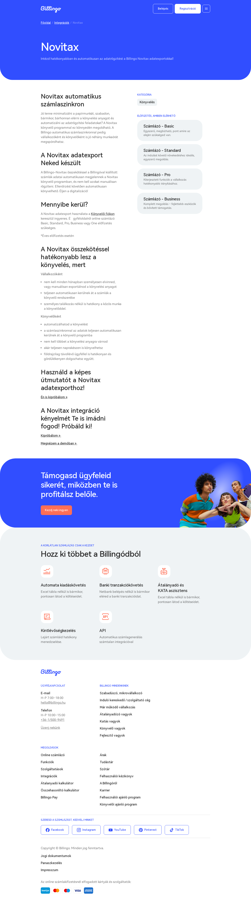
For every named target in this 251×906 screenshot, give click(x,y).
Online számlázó (53, 755)
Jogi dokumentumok (56, 856)
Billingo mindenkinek (114, 685)
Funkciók (47, 762)
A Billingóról (108, 783)
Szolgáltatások (52, 769)
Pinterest (150, 829)
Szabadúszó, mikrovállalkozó (121, 693)
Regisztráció (188, 8)
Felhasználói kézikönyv (117, 776)
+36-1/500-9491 (53, 720)
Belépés (163, 8)
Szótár (105, 769)
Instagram (89, 829)
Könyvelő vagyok (112, 728)
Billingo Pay (49, 797)
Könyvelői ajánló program (118, 804)
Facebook (57, 829)
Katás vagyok (110, 721)
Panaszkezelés (51, 863)
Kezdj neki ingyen (56, 510)
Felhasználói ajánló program (120, 797)
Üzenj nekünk (50, 728)
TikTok (179, 829)
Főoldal (46, 22)
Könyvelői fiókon (103, 214)
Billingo (51, 9)
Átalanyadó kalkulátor (57, 783)
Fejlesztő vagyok (112, 735)
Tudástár (106, 762)
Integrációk (61, 22)
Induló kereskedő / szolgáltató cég (125, 700)
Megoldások (49, 747)
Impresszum (49, 870)
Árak (103, 755)
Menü (206, 9)
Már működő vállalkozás (117, 707)
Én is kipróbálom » (54, 397)
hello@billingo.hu (53, 702)
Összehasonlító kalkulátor (60, 790)
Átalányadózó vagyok (116, 714)
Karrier (105, 790)
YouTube (120, 829)
